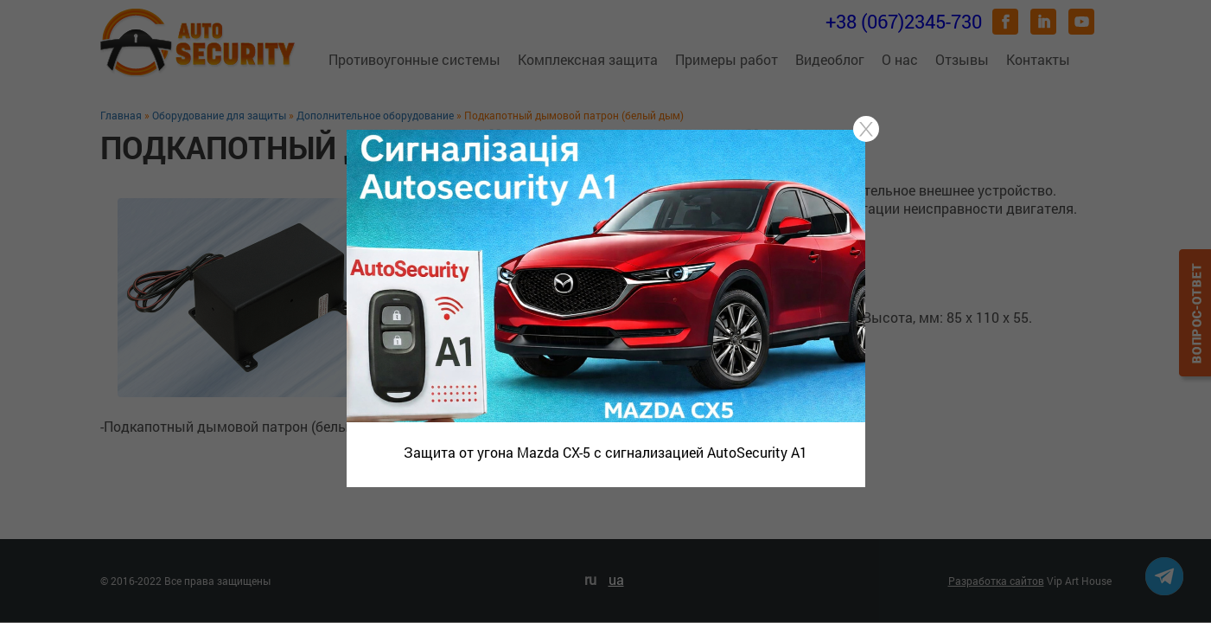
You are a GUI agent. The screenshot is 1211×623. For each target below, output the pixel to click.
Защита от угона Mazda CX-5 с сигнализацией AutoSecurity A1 (605, 452)
